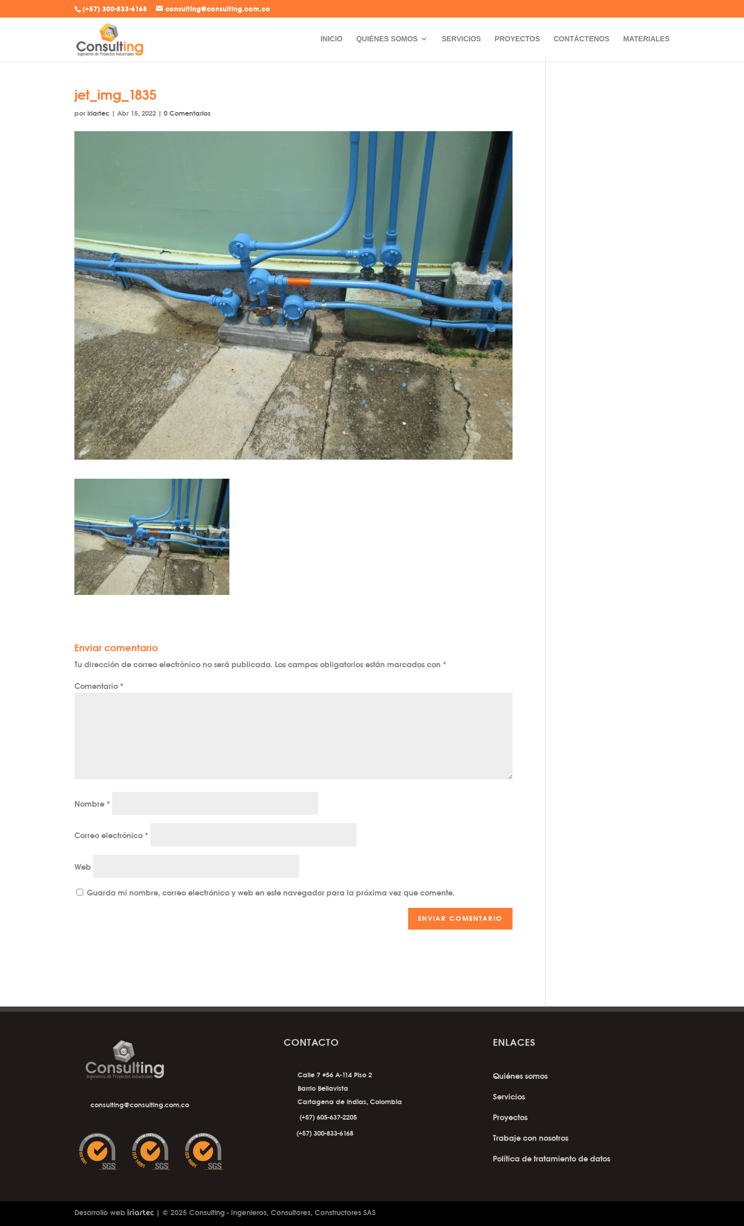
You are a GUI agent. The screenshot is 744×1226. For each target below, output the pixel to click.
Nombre (92, 804)
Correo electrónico (111, 835)
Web (82, 867)
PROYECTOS (517, 39)
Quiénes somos (520, 1076)
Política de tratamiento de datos (551, 1159)
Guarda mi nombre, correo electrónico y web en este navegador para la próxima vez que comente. (271, 893)
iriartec (98, 113)
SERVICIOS (461, 39)
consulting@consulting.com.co (139, 1105)
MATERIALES (646, 39)
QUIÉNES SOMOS (386, 39)
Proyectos (510, 1117)
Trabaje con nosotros (530, 1138)
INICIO (331, 39)
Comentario (98, 686)
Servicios (509, 1097)
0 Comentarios (187, 113)
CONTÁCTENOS (581, 39)
